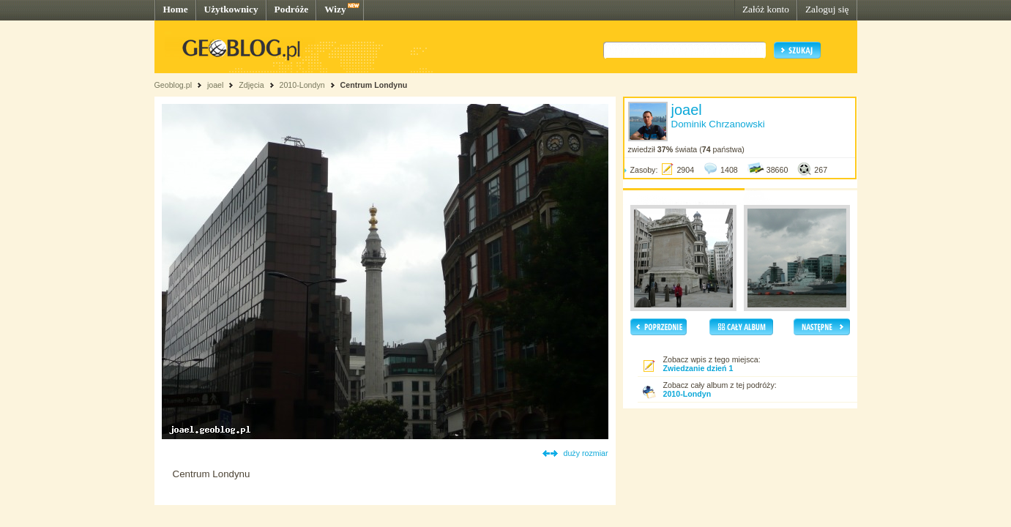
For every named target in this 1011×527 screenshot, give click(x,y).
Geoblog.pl (173, 85)
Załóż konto (765, 9)
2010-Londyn (301, 85)
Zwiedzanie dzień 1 (698, 368)
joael (215, 85)
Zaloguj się (827, 9)
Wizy (335, 9)
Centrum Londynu (374, 85)
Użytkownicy (231, 9)
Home (175, 9)
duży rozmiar (586, 453)
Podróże (292, 9)
